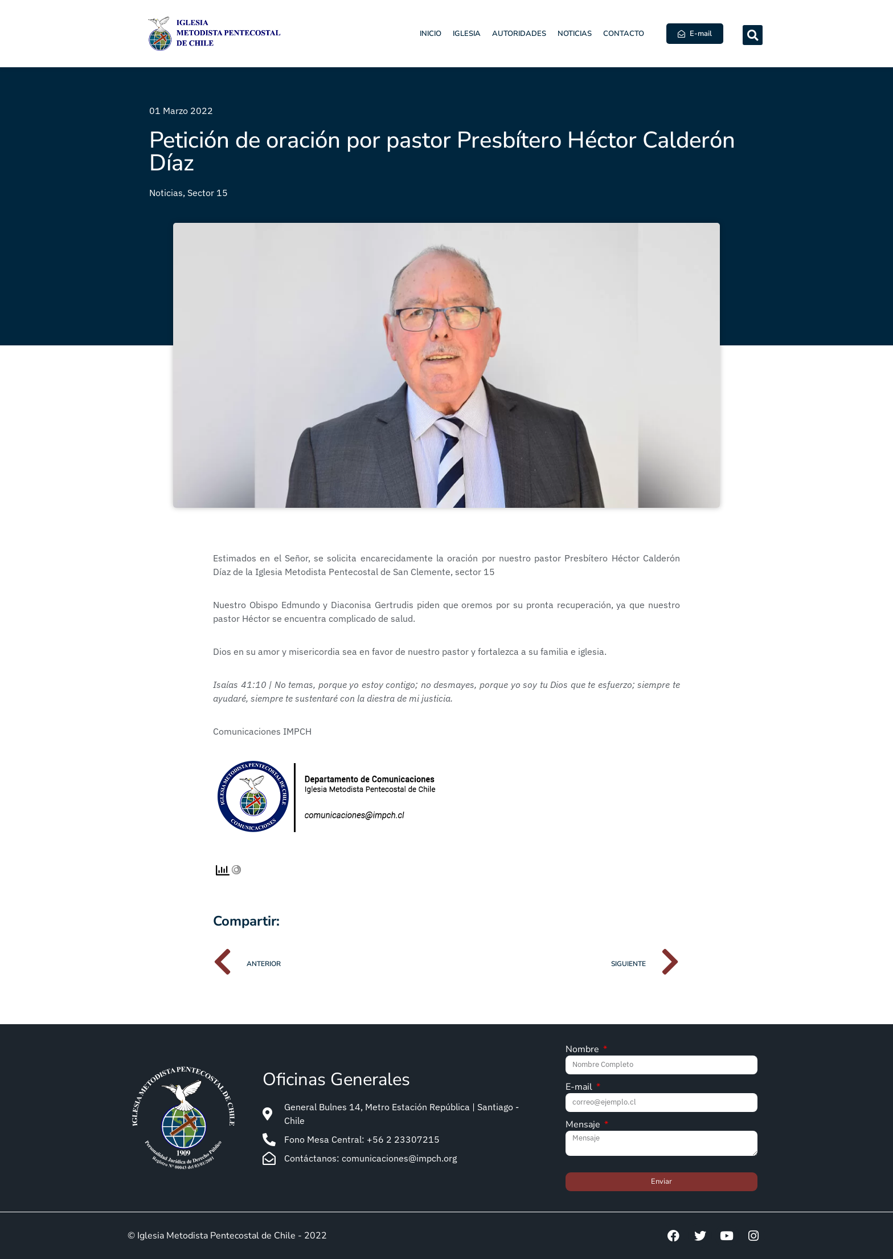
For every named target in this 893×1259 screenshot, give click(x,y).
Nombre (583, 1050)
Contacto (623, 33)
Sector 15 (207, 192)
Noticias (575, 33)
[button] (753, 35)
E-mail (580, 1087)
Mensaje (584, 1125)
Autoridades (519, 33)
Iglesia (467, 33)
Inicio (430, 33)
